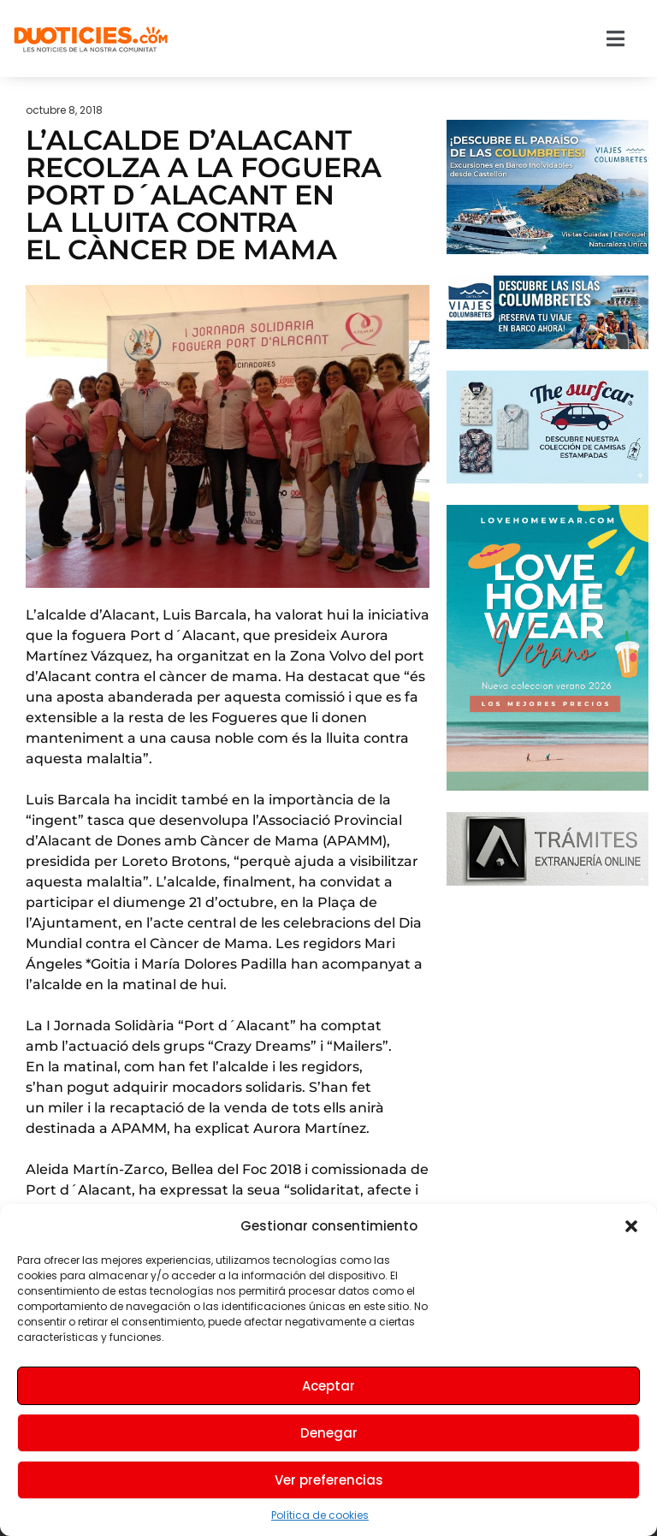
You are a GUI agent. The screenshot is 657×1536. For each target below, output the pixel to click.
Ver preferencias (329, 1480)
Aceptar (328, 1386)
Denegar (329, 1433)
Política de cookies (320, 1515)
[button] (631, 1226)
